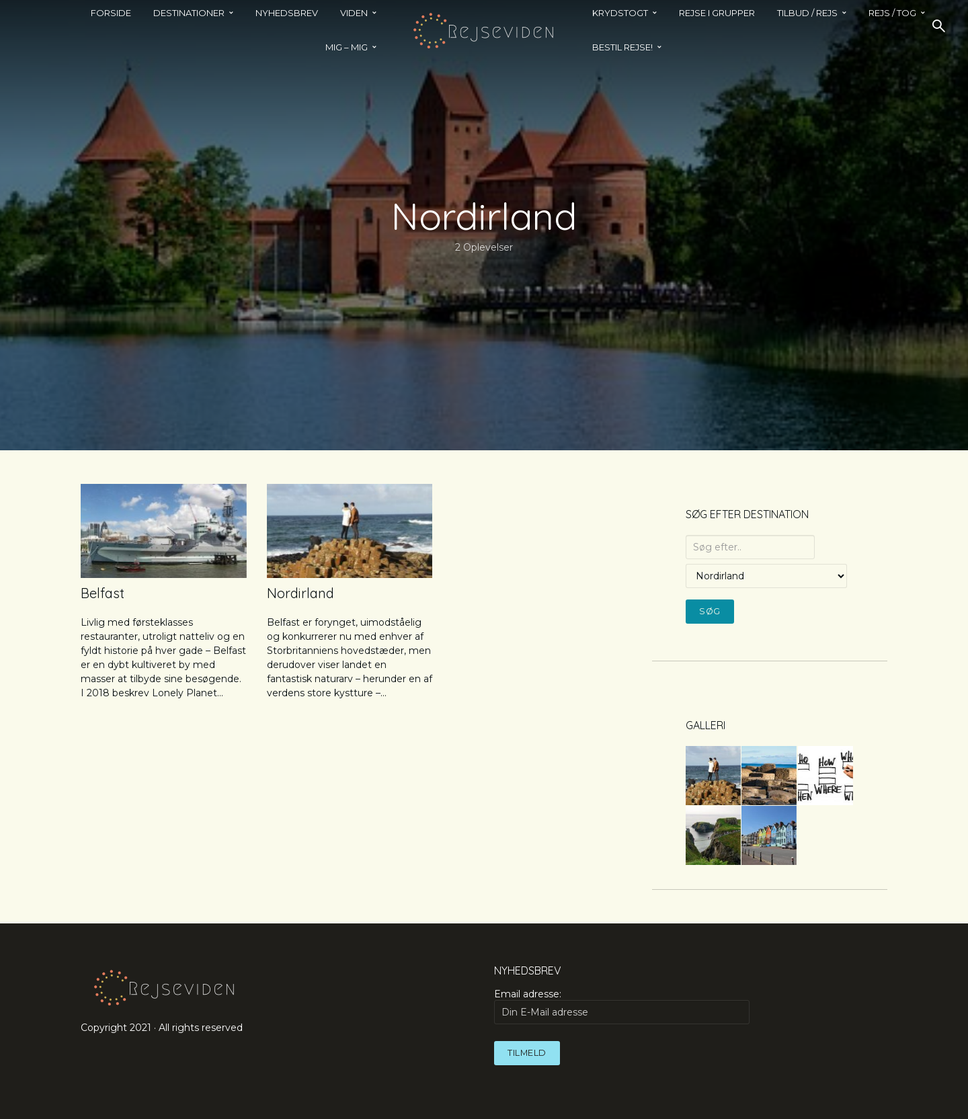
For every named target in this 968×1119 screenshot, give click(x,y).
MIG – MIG (346, 47)
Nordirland (300, 593)
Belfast (102, 593)
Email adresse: (622, 1006)
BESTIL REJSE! (622, 47)
